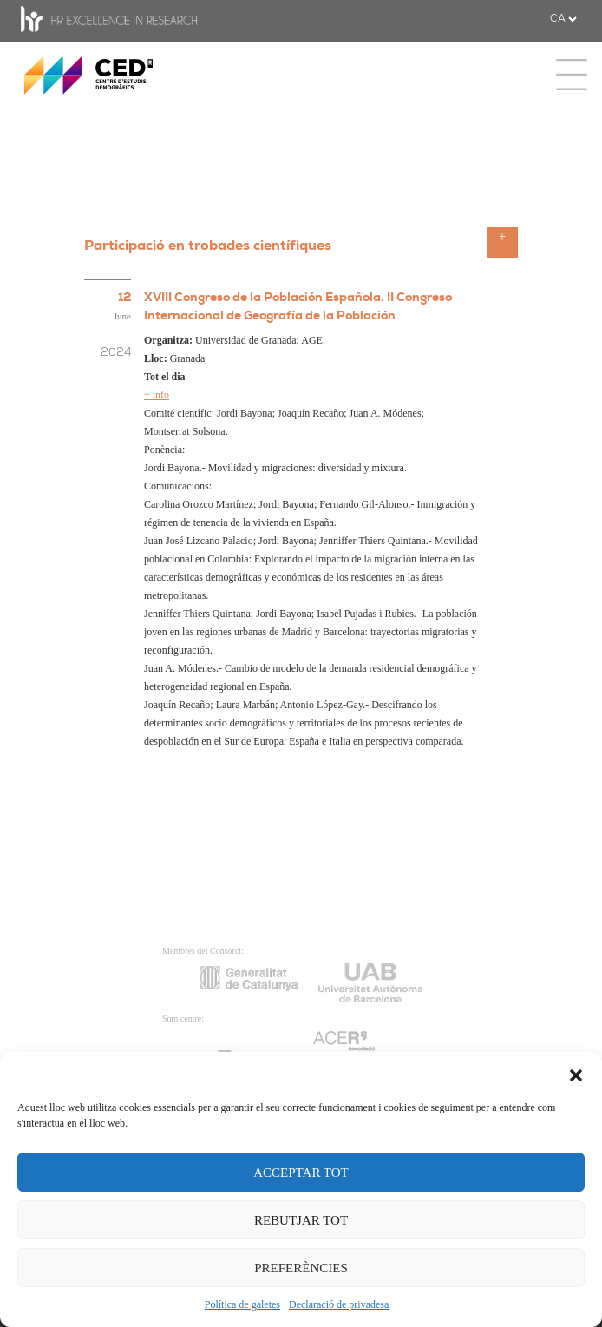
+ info (156, 395)
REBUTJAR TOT (301, 1220)
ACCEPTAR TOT (301, 1172)
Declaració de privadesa (339, 1304)
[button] (576, 1073)
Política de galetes (242, 1304)
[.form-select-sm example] (562, 19)
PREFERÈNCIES (301, 1268)
